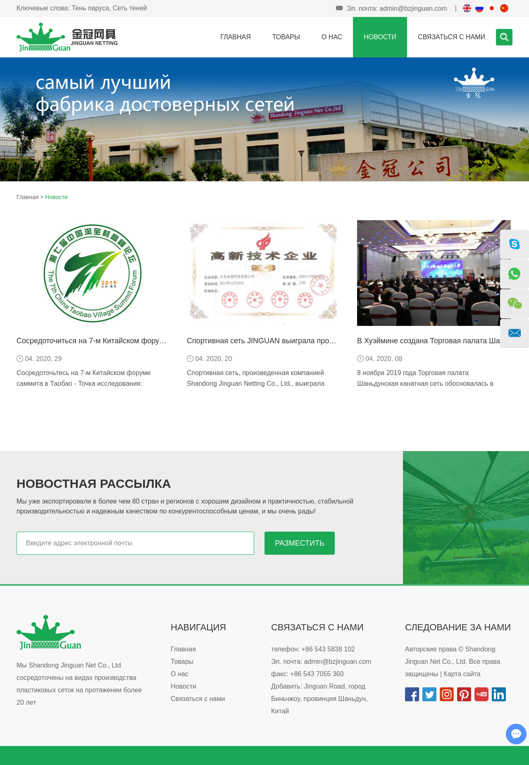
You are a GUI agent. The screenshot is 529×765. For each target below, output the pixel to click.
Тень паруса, (91, 8)
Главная (235, 36)
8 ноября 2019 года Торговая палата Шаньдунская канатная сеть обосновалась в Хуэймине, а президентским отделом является (428, 383)
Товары (286, 36)
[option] (264, 119)
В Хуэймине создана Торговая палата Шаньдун (438, 341)
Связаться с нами (451, 36)
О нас (332, 36)
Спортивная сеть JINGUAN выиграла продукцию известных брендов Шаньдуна (324, 341)
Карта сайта (462, 673)
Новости (380, 36)
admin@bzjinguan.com (413, 8)
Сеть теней (130, 8)
